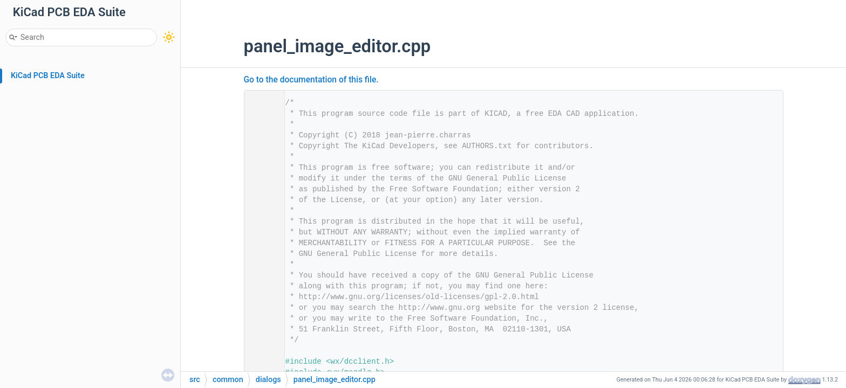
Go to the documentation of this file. (311, 80)
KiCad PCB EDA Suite (48, 75)
